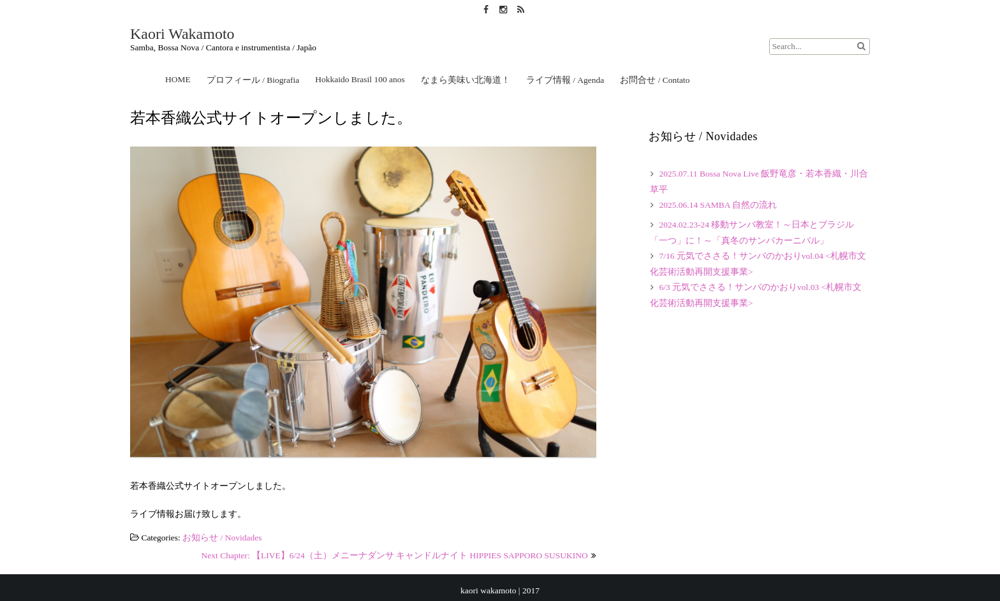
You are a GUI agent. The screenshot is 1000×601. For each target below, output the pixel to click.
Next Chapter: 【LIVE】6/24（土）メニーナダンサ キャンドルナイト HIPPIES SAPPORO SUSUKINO (395, 555)
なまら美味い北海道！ (465, 80)
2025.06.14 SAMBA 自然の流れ (718, 205)
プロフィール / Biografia (253, 80)
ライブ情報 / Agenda (565, 80)
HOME (178, 79)
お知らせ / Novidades (221, 537)
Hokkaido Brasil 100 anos (360, 79)
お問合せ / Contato (654, 80)
